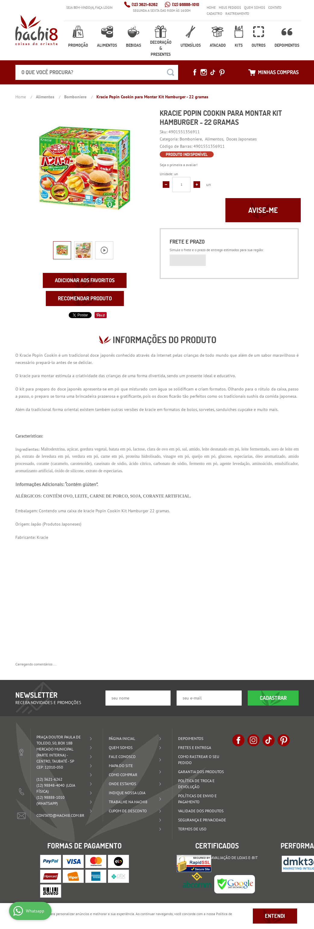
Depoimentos (287, 45)
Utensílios (191, 45)
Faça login (103, 7)
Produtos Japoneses (62, 524)
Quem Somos (254, 7)
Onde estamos (122, 783)
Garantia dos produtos (201, 771)
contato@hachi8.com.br (60, 815)
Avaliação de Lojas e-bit (234, 857)
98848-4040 (50, 785)
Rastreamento (237, 13)
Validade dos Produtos (201, 811)
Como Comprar (123, 774)
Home (211, 7)
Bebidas (133, 45)
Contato (274, 7)
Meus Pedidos (230, 7)
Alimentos (107, 45)
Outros (258, 45)
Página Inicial (122, 738)
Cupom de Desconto (128, 811)
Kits (239, 45)
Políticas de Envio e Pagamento (197, 798)
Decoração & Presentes (160, 48)
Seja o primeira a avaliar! (179, 165)
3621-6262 (145, 4)
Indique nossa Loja (127, 792)
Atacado (218, 45)
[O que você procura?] (170, 72)
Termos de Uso (192, 829)
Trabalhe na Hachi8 (128, 801)
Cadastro (214, 13)
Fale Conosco (122, 756)
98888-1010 (185, 4)
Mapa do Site (121, 765)
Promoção (78, 45)
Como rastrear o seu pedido (198, 759)
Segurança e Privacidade (202, 820)
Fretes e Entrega (194, 747)
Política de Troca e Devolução (196, 783)
